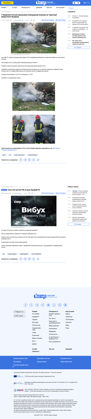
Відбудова (52, 331)
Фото (33, 341)
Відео (67, 325)
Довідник (39, 7)
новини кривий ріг (12, 254)
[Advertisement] (33, 174)
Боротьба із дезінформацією (54, 322)
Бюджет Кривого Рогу (54, 314)
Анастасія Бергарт (19, 20)
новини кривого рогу (19, 155)
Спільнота (35, 351)
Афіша (68, 314)
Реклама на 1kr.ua (65, 358)
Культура (35, 322)
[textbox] (77, 8)
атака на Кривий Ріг (36, 254)
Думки (34, 344)
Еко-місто (52, 318)
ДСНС (4, 155)
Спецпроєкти (25, 7)
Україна (34, 319)
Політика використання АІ (20, 365)
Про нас (49, 7)
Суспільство (36, 325)
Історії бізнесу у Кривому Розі (54, 338)
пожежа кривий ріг (32, 155)
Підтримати (7, 3)
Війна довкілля (54, 326)
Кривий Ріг (35, 317)
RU (88, 3)
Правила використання (20, 358)
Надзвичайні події (36, 329)
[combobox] (77, 8)
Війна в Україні (37, 338)
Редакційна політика (43, 358)
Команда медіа (41, 361)
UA (85, 3)
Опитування (53, 328)
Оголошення (70, 319)
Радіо (67, 328)
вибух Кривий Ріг (24, 254)
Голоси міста (53, 334)
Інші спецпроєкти (54, 341)
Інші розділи (60, 7)
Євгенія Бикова (17, 193)
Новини (3, 7)
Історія (14, 7)
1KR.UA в (49, 20)
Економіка (35, 335)
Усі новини (77, 47)
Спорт (34, 332)
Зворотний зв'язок (66, 361)
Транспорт (69, 317)
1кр (10, 155)
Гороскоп (69, 322)
